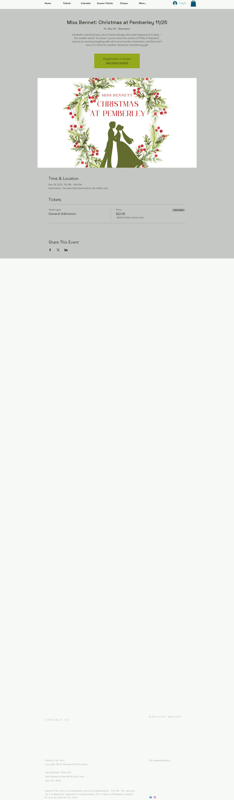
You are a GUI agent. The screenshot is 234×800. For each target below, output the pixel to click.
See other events (117, 63)
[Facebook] (150, 797)
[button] (193, 3)
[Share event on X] (58, 250)
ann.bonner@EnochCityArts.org (64, 776)
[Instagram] (154, 797)
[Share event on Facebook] (50, 250)
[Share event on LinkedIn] (66, 250)
